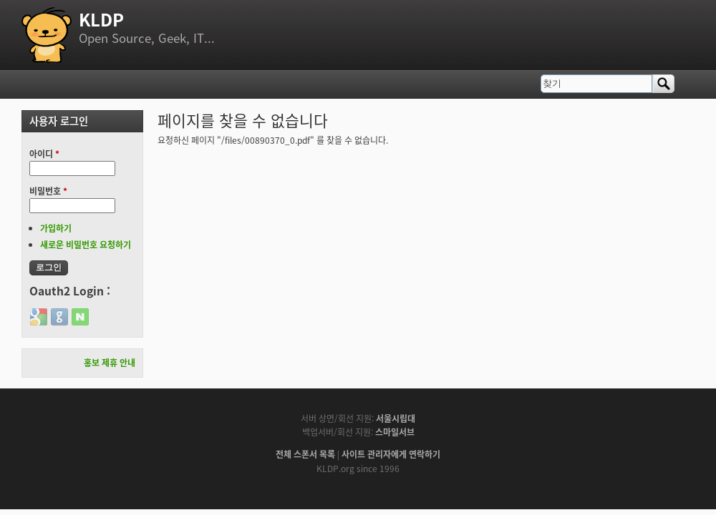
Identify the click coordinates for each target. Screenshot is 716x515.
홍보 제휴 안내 (109, 362)
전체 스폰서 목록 (305, 454)
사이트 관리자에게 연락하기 (391, 454)
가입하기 (56, 228)
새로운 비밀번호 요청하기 (85, 244)
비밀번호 (48, 191)
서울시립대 (395, 418)
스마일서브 (395, 432)
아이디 (44, 153)
